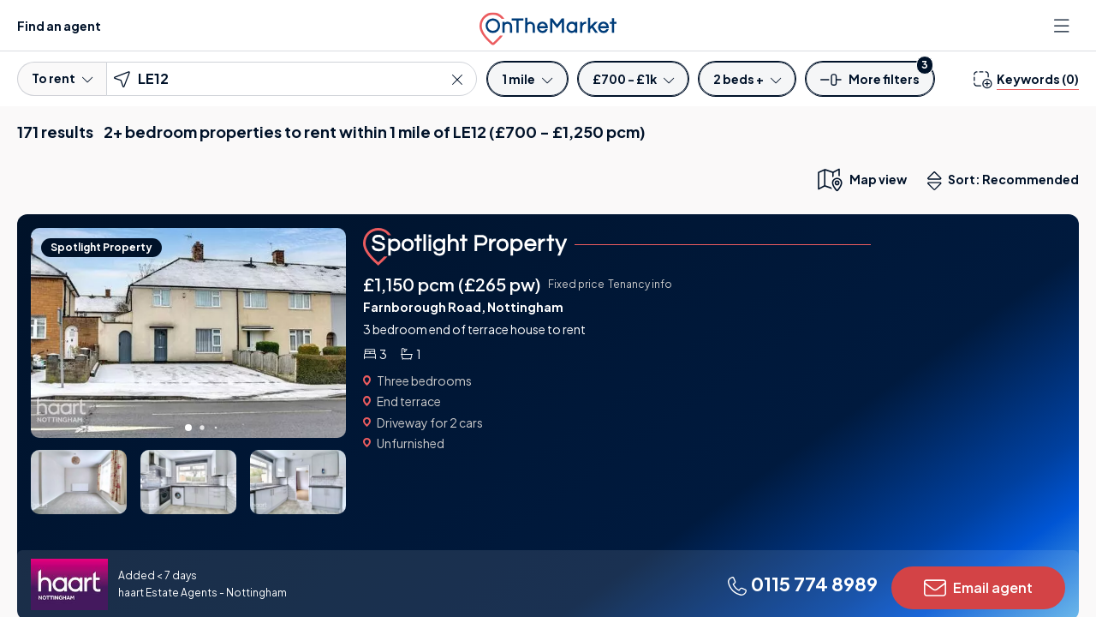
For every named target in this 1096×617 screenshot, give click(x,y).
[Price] (633, 79)
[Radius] (527, 79)
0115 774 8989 (802, 584)
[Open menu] (1063, 25)
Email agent (978, 588)
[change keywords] (1026, 79)
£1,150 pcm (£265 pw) (452, 284)
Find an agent (59, 25)
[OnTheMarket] (548, 25)
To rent (62, 78)
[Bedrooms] (747, 79)
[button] (870, 84)
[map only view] (861, 179)
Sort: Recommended (1007, 180)
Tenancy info (640, 284)
